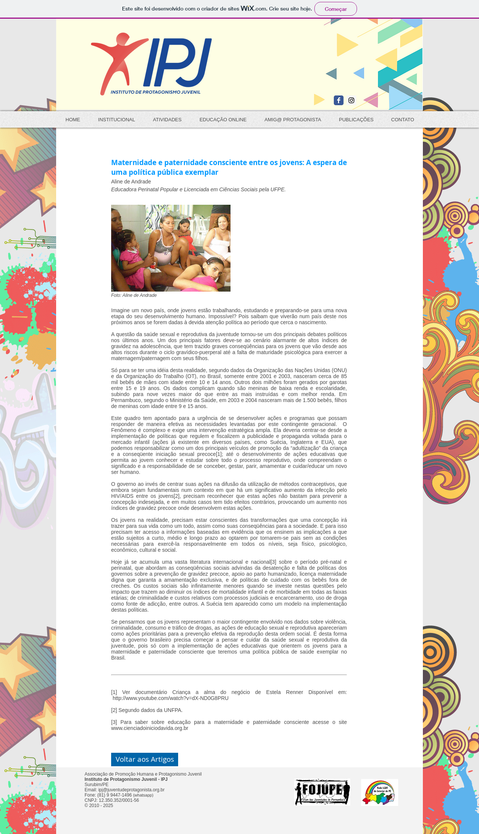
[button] (144, 759)
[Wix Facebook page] (339, 100)
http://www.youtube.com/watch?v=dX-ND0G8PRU (171, 698)
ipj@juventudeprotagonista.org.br (131, 789)
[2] (177, 496)
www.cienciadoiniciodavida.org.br (149, 728)
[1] (219, 454)
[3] (274, 562)
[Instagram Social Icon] (351, 100)
